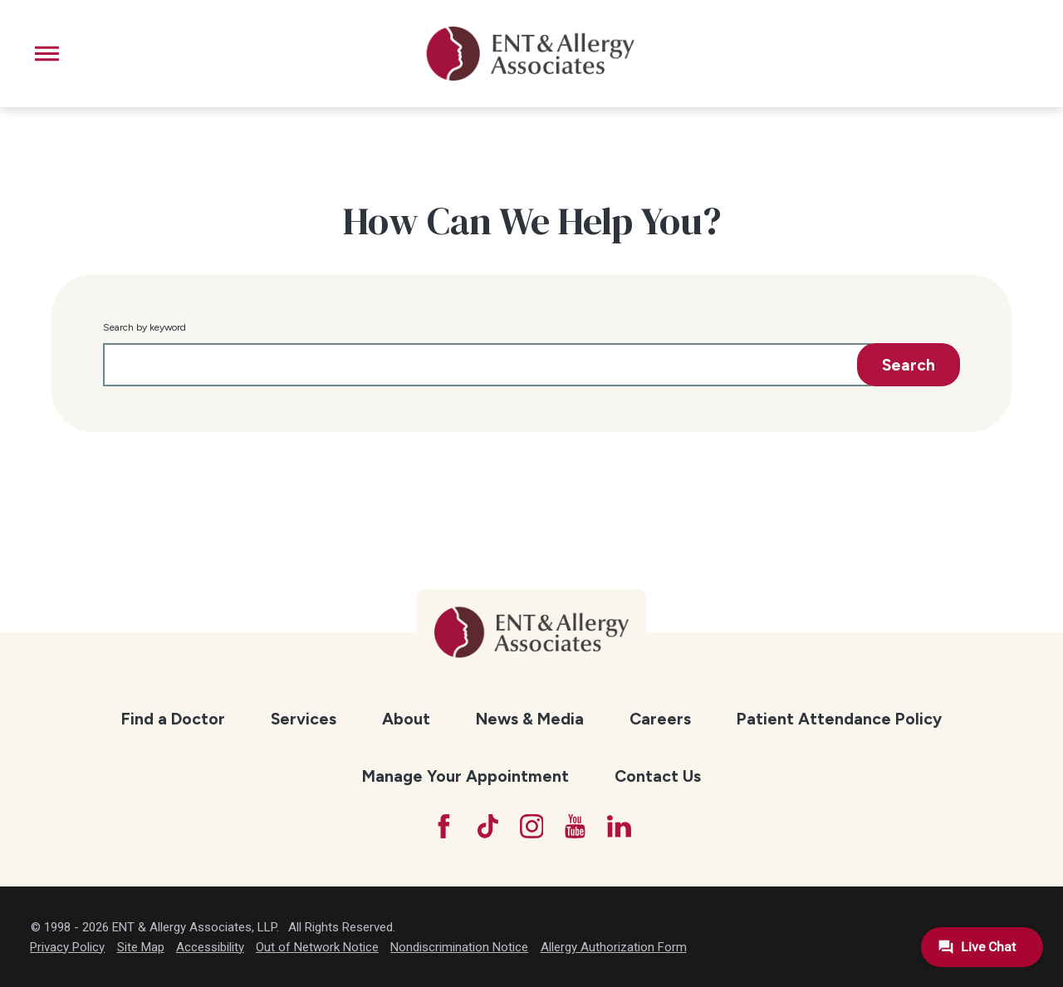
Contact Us (658, 776)
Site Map (140, 947)
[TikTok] (488, 826)
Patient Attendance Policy (839, 719)
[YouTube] (575, 826)
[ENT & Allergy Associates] (530, 53)
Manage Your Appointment (465, 776)
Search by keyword (144, 327)
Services (303, 719)
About (406, 719)
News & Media (530, 719)
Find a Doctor (173, 719)
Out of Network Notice (317, 947)
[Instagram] (532, 826)
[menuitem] (172, 719)
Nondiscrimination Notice (459, 947)
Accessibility (210, 947)
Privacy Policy (67, 947)
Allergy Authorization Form (614, 947)
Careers (660, 719)
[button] (47, 54)
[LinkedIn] (619, 826)
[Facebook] (444, 826)
